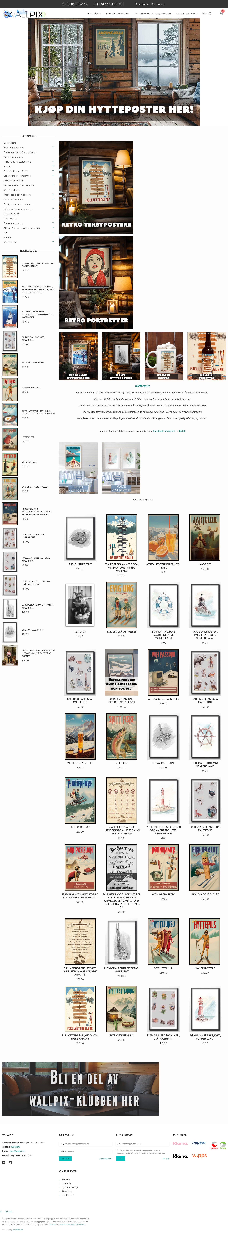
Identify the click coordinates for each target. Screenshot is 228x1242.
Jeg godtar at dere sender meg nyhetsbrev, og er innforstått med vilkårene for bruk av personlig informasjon (140, 1151)
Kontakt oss (68, 1195)
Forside (66, 1179)
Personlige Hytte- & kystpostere (20, 152)
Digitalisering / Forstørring (17, 175)
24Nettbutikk (18, 1230)
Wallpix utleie (10, 242)
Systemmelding (70, 1187)
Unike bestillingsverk (14, 180)
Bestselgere (10, 142)
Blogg (8, 1211)
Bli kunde (66, 1183)
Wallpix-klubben (11, 190)
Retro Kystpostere (13, 157)
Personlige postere (13, 223)
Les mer (166, 1159)
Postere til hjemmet (13, 199)
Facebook (158, 431)
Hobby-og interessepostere (18, 209)
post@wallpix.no (17, 1151)
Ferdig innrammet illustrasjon (18, 204)
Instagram (170, 431)
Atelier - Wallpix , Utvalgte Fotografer (22, 228)
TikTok (182, 431)
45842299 (15, 1147)
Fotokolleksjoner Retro (15, 171)
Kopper (7, 166)
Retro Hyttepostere (14, 147)
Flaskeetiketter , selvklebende (19, 185)
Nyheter (8, 237)
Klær (6, 232)
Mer (204, 13)
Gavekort (67, 1191)
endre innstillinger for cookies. (72, 1224)
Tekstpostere (10, 218)
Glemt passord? (105, 1159)
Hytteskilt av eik (11, 213)
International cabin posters (17, 194)
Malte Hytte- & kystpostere (17, 161)
